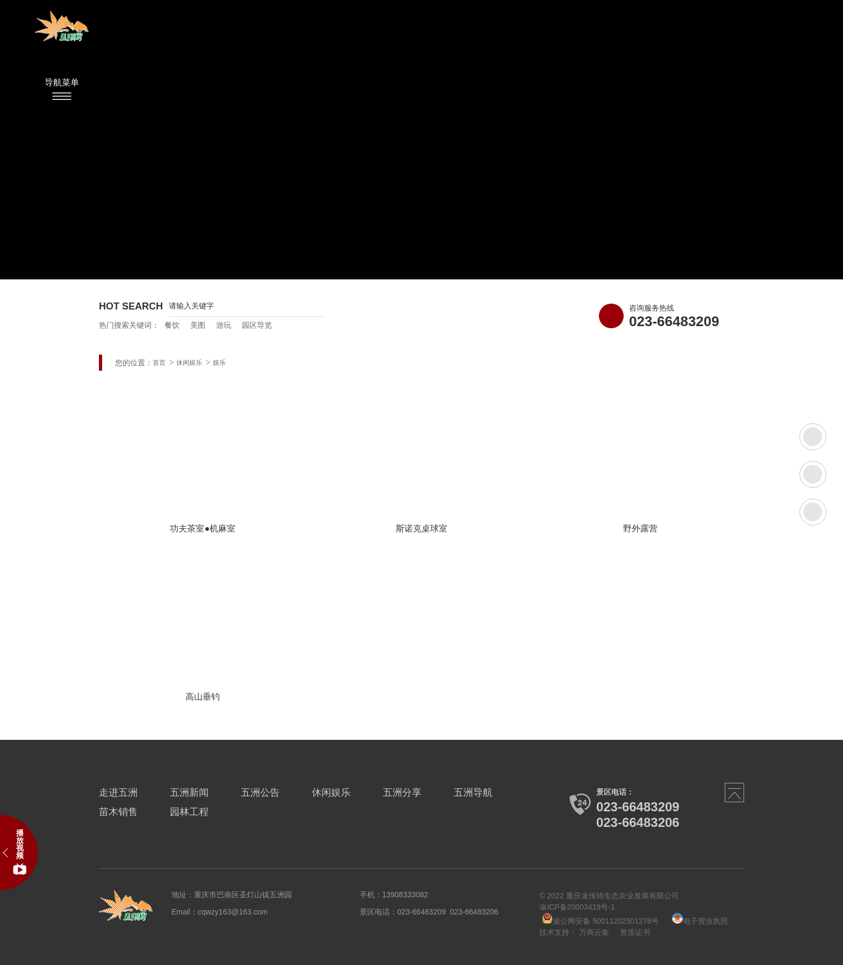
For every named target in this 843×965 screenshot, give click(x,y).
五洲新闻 (189, 792)
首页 (159, 362)
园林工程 (189, 811)
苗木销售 (118, 811)
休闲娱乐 (189, 362)
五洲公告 (260, 792)
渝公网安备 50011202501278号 (600, 921)
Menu (62, 96)
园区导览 (257, 325)
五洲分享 (402, 792)
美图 (197, 325)
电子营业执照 (700, 921)
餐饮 (172, 325)
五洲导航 (473, 792)
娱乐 (219, 362)
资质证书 (635, 932)
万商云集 (594, 932)
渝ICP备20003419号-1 (577, 907)
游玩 (223, 325)
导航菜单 (62, 82)
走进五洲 (118, 792)
